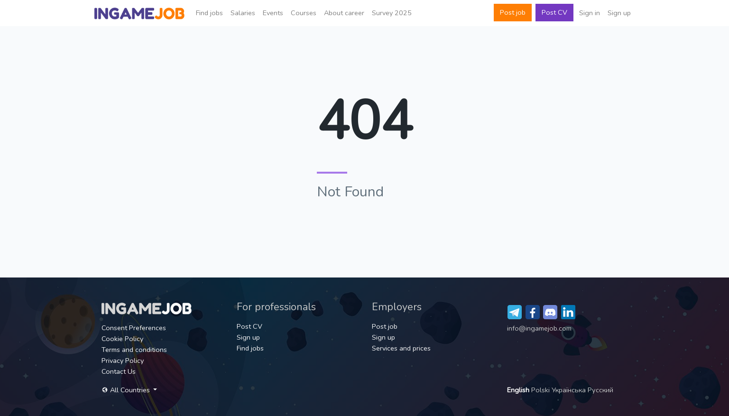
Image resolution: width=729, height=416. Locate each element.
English (519, 390)
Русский (600, 390)
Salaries (243, 13)
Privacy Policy (123, 360)
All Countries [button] (127, 390)
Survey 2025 (392, 13)
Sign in (589, 13)
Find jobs (209, 13)
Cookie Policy (122, 338)
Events (273, 13)
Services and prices (401, 348)
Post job (513, 12)
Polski (541, 390)
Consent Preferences (134, 328)
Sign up (619, 13)
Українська (570, 390)
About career (344, 13)
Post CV (554, 12)
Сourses (303, 13)
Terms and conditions (134, 349)
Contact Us (119, 371)
